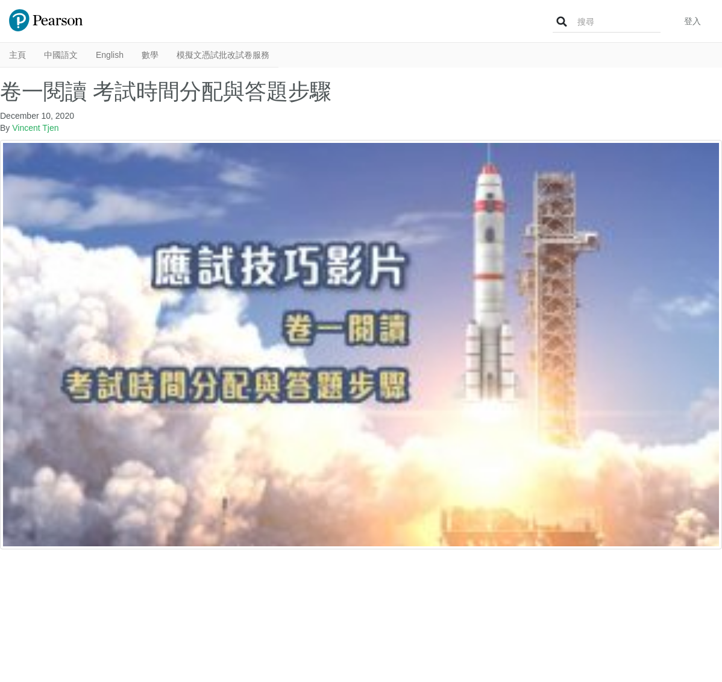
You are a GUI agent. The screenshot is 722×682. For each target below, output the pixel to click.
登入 (692, 21)
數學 (150, 55)
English (110, 55)
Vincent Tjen (35, 128)
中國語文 (61, 55)
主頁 (17, 55)
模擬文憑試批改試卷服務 (223, 55)
